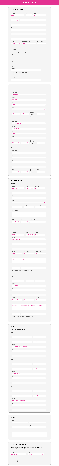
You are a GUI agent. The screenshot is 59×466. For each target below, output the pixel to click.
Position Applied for (26, 41)
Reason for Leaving (33, 219)
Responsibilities (15, 210)
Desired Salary (40, 41)
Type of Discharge (33, 425)
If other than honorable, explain (18, 430)
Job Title (13, 205)
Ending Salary (38, 205)
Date (29, 452)
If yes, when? (13, 68)
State (13, 200)
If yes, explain (13, 77)
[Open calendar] (42, 454)
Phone (27, 186)
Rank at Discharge (15, 425)
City (12, 195)
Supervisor (37, 186)
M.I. (26, 13)
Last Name (35, 13)
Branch (13, 420)
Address (13, 237)
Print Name (12, 452)
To (38, 420)
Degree (38, 140)
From (30, 420)
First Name (13, 13)
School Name (14, 92)
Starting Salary (26, 205)
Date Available (14, 41)
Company (14, 186)
